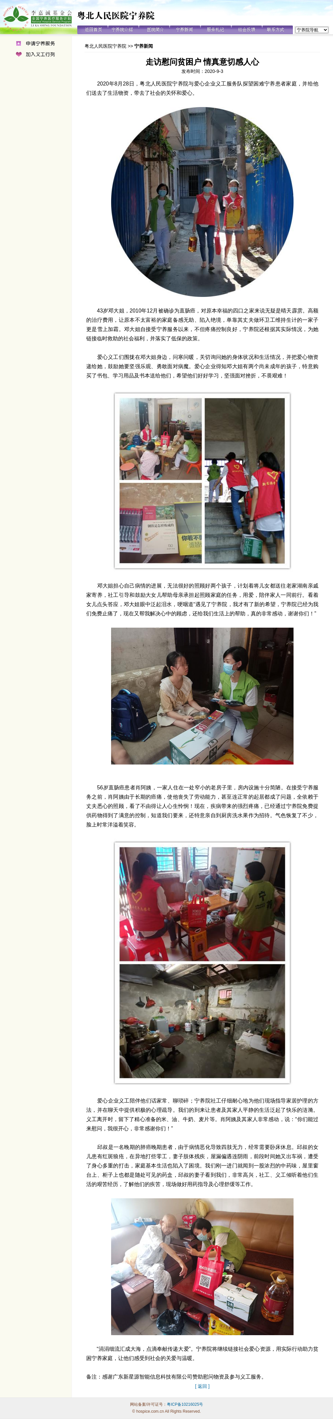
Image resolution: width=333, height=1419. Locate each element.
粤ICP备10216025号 (185, 1404)
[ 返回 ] (202, 1386)
